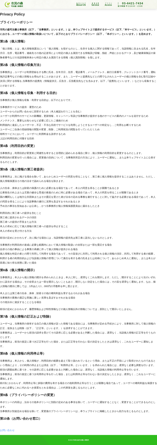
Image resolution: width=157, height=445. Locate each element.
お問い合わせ (7, 430)
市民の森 (17, 3)
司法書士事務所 (17, 6)
